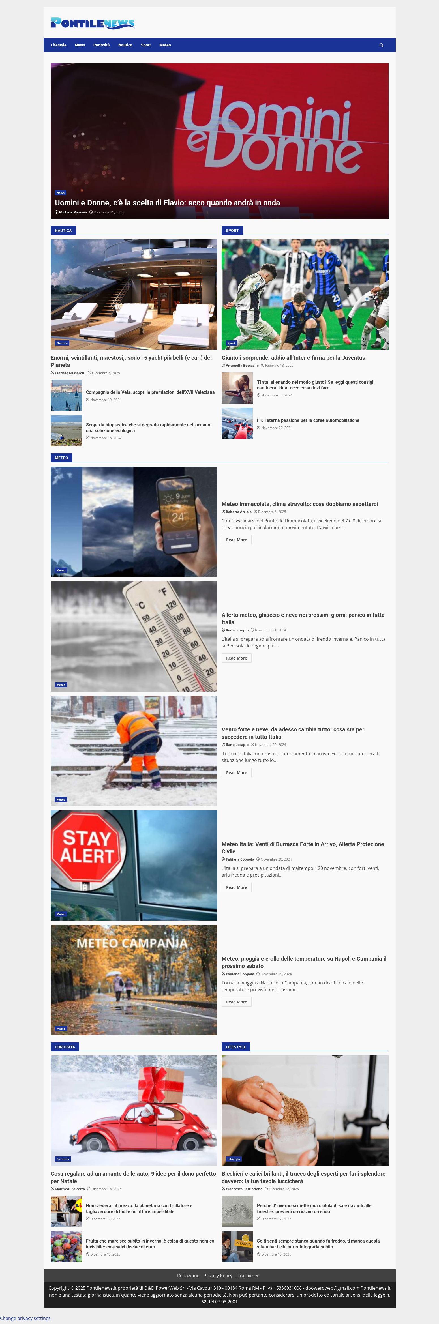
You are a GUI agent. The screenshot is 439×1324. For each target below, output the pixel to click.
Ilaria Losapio (237, 630)
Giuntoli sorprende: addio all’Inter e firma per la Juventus (305, 294)
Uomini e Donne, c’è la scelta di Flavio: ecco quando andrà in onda (220, 141)
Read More (236, 539)
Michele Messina (73, 212)
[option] (220, 141)
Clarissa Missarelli (70, 372)
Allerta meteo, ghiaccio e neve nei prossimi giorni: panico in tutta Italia (134, 636)
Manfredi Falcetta (70, 1188)
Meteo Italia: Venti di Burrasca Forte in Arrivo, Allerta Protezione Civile (134, 865)
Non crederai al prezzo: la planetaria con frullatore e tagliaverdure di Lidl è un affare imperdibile (66, 1211)
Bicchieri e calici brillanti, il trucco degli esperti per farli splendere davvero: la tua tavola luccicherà (305, 1110)
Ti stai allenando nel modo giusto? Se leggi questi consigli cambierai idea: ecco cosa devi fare (237, 388)
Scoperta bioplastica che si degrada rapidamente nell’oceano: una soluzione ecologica (66, 430)
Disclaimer (247, 1276)
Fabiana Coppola (240, 859)
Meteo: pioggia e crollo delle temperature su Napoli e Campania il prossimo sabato (134, 980)
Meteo (165, 45)
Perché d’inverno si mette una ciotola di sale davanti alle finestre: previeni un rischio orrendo (237, 1211)
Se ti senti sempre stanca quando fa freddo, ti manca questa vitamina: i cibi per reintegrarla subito (237, 1246)
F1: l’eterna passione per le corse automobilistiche (237, 423)
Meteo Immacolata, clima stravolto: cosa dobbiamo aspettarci (134, 522)
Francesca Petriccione (244, 1188)
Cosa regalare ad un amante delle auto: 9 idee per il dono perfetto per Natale (134, 1110)
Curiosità (101, 45)
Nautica (125, 45)
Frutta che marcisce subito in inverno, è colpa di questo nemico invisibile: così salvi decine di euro (66, 1246)
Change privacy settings (25, 1318)
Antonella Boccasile (242, 365)
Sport (146, 45)
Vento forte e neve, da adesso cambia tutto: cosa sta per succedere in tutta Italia (134, 751)
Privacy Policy (218, 1276)
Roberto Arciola (239, 511)
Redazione (188, 1276)
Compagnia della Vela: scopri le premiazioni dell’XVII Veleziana (66, 395)
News (80, 45)
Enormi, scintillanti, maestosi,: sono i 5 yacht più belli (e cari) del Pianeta (134, 294)
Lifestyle (59, 45)
